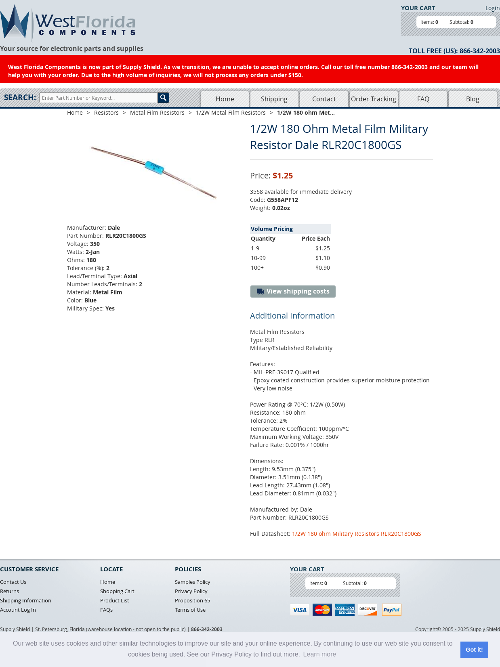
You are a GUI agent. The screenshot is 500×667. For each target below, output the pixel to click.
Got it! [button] (474, 649)
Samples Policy (192, 581)
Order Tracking (373, 98)
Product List (114, 600)
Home (225, 98)
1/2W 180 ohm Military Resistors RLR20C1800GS (356, 533)
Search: (20, 97)
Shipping (274, 98)
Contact (324, 98)
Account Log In (18, 609)
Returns (9, 591)
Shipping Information (25, 600)
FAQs (106, 609)
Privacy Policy (191, 591)
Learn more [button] (319, 654)
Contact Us (13, 581)
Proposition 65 (192, 600)
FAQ (423, 98)
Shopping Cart (117, 591)
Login (492, 8)
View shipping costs (293, 291)
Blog (472, 98)
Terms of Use (190, 609)
